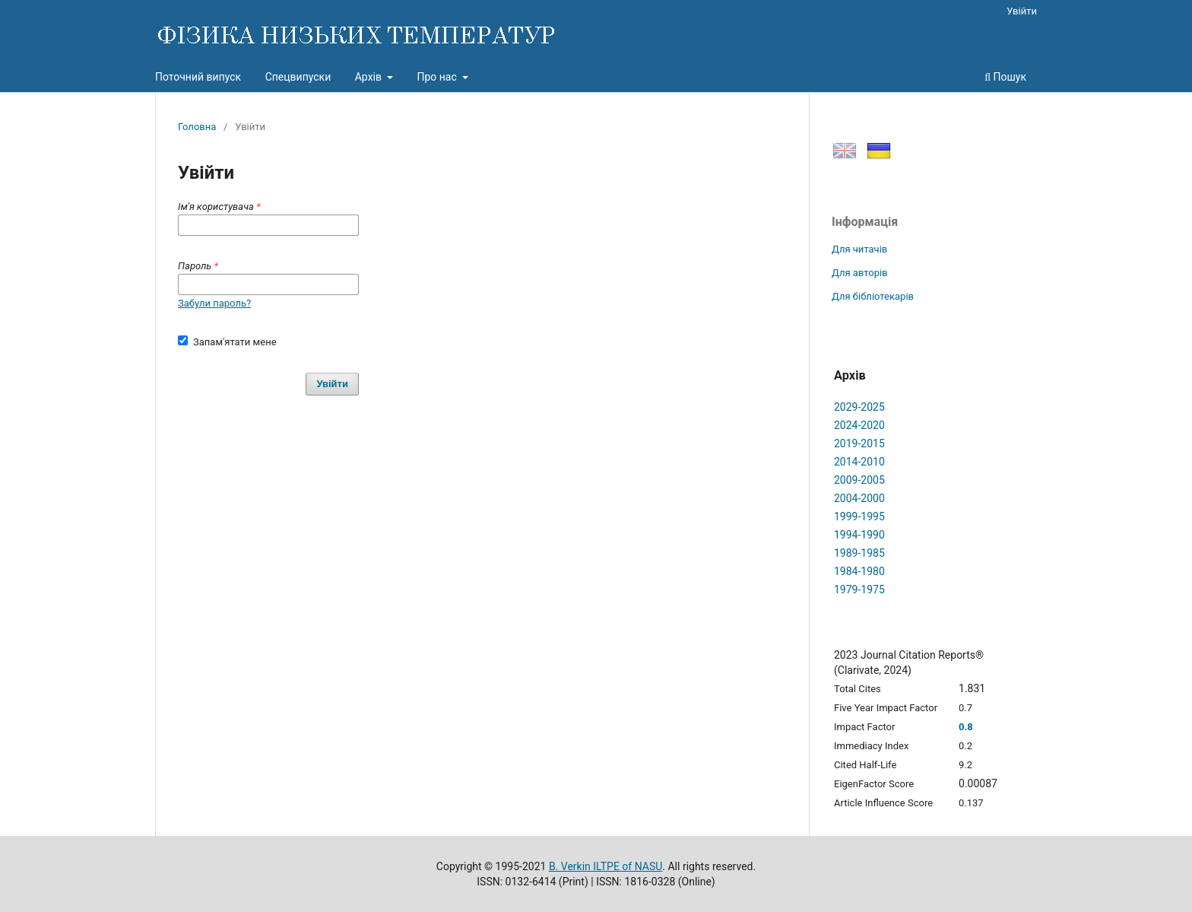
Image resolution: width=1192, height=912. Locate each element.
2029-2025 (859, 407)
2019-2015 (859, 443)
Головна (197, 126)
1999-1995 (859, 516)
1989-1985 (859, 553)
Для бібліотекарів (873, 296)
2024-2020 (859, 425)
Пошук (1005, 77)
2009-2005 (859, 480)
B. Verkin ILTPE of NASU (605, 866)
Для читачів (859, 249)
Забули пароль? (214, 303)
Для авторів (860, 272)
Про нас (438, 77)
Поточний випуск (198, 77)
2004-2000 (859, 498)
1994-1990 (859, 535)
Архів (370, 77)
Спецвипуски (298, 77)
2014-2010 (859, 462)
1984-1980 (859, 571)
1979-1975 (859, 589)
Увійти (1022, 11)
